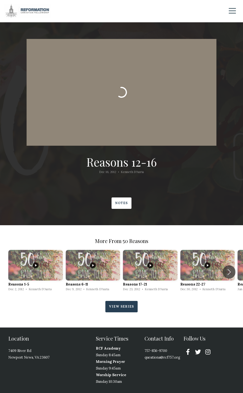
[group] (35, 272)
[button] (229, 272)
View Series (121, 306)
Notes (121, 203)
